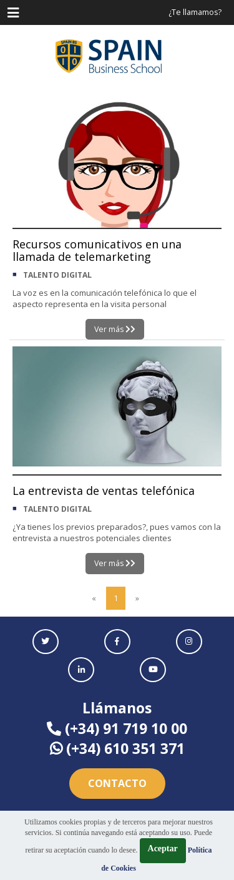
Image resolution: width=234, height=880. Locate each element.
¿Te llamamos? (195, 12)
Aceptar (163, 848)
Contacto (117, 783)
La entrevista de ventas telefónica (103, 490)
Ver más (114, 329)
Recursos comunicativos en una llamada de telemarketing (97, 250)
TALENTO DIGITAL (57, 275)
